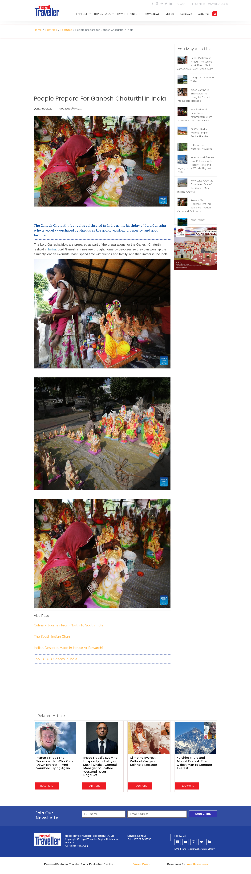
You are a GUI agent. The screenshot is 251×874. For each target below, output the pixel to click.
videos (170, 14)
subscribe (203, 813)
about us (203, 14)
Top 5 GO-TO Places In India (55, 659)
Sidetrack (51, 29)
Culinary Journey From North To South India (68, 625)
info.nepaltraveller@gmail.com (198, 849)
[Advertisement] (102, 69)
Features (66, 29)
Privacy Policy (141, 864)
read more (46, 786)
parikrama (186, 14)
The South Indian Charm (53, 636)
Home (38, 29)
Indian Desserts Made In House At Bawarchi (68, 648)
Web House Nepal (198, 864)
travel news (152, 14)
